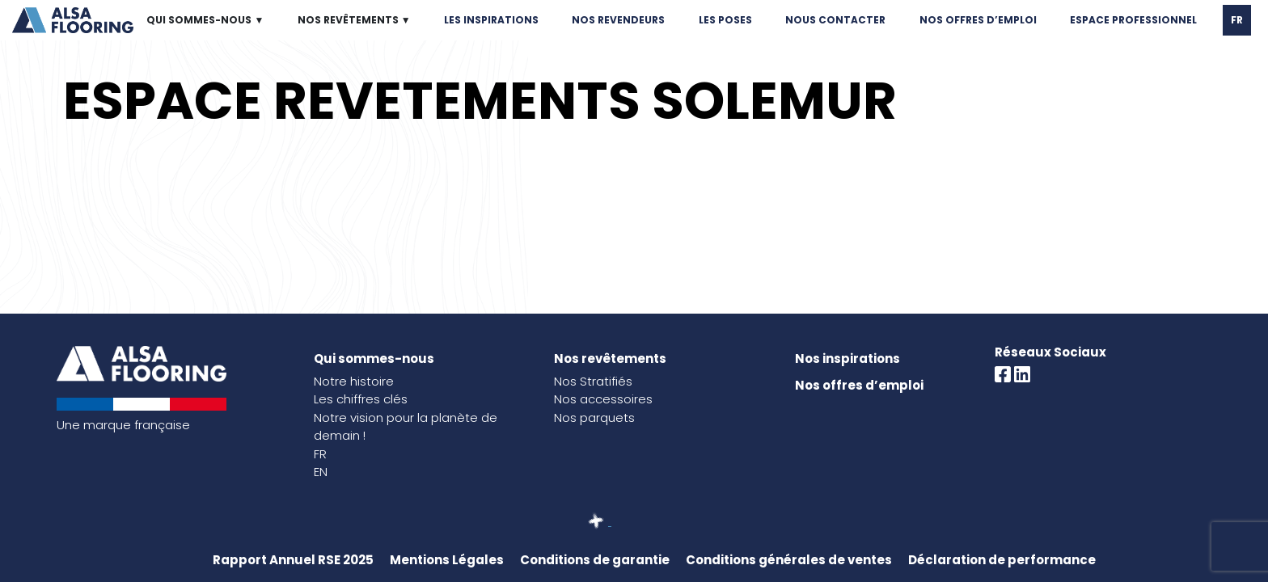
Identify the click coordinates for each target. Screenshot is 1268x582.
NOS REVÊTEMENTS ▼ (354, 20)
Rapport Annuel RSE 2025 (293, 559)
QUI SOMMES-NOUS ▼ (205, 20)
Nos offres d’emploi (859, 385)
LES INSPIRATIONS (491, 20)
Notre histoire (354, 381)
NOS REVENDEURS (618, 20)
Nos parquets (594, 417)
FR (1237, 20)
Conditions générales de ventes (789, 559)
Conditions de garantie (595, 559)
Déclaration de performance (1002, 559)
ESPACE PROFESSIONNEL (1133, 20)
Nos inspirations (847, 358)
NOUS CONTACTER (835, 20)
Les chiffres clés (361, 398)
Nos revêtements (610, 358)
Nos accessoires (603, 398)
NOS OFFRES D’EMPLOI (978, 20)
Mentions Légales (447, 559)
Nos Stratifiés (593, 381)
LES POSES (725, 20)
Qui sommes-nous (374, 358)
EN (321, 471)
